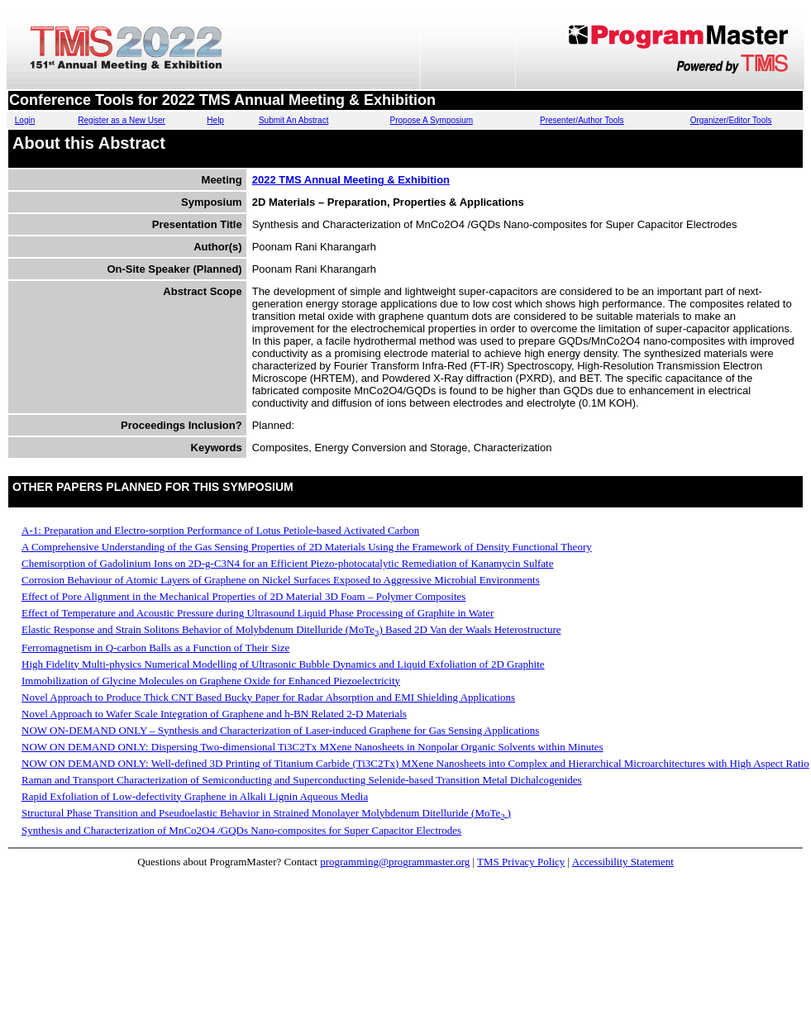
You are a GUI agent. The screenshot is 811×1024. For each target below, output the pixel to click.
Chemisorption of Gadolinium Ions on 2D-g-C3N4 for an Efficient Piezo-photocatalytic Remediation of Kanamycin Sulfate (287, 563)
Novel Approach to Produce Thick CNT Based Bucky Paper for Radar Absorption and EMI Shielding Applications (268, 697)
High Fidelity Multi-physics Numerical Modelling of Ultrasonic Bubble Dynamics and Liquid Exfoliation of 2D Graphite (283, 664)
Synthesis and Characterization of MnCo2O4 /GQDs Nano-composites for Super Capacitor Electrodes (241, 830)
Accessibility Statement (623, 861)
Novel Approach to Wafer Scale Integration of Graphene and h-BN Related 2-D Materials (214, 713)
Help (215, 120)
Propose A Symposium (432, 120)
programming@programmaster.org (395, 861)
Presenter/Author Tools (582, 120)
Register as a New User (121, 120)
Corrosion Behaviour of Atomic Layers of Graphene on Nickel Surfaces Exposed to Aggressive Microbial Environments (280, 580)
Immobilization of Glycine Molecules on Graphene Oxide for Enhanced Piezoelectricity (210, 680)
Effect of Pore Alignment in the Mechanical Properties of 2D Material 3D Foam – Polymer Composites (243, 596)
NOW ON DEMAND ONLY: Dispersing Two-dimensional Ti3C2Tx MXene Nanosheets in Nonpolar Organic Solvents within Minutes (312, 747)
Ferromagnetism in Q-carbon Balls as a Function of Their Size (155, 647)
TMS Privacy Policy (521, 861)
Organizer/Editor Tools (731, 120)
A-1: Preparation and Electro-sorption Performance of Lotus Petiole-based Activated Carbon (220, 530)
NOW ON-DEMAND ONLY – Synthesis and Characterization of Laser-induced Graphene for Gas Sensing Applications (280, 730)
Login (25, 120)
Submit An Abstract (294, 120)
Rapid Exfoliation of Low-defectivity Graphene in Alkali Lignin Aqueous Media (194, 796)
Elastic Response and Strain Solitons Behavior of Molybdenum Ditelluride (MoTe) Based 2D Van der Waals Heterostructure (291, 629)
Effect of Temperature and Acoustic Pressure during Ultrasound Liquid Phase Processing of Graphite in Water (257, 613)
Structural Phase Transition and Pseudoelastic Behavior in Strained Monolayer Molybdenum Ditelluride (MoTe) (266, 813)
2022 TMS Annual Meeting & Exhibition (351, 180)
